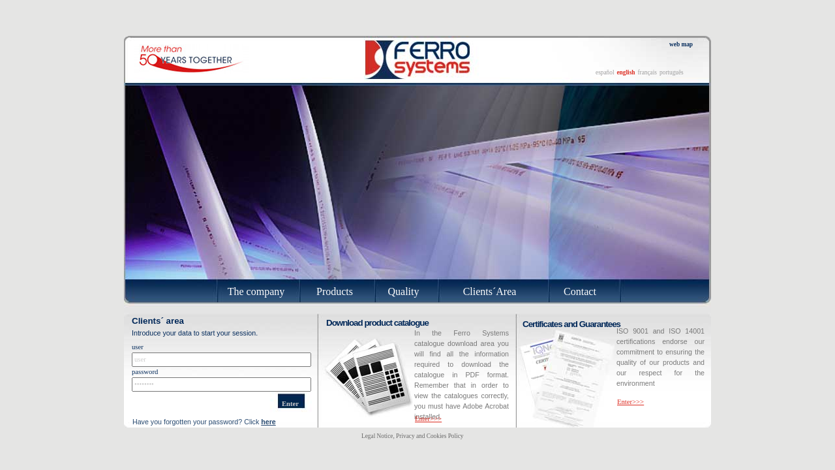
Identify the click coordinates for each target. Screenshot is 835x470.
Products (334, 291)
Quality (403, 291)
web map (681, 44)
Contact (580, 291)
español (605, 72)
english (625, 72)
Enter (290, 403)
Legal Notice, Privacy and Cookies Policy (412, 436)
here (268, 422)
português (672, 72)
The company (256, 291)
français (647, 72)
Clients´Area (490, 291)
